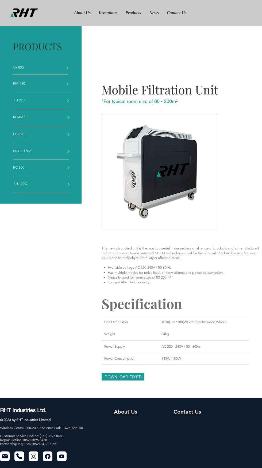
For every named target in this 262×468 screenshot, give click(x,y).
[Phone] (19, 456)
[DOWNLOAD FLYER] (123, 376)
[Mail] (5, 456)
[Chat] (33, 456)
